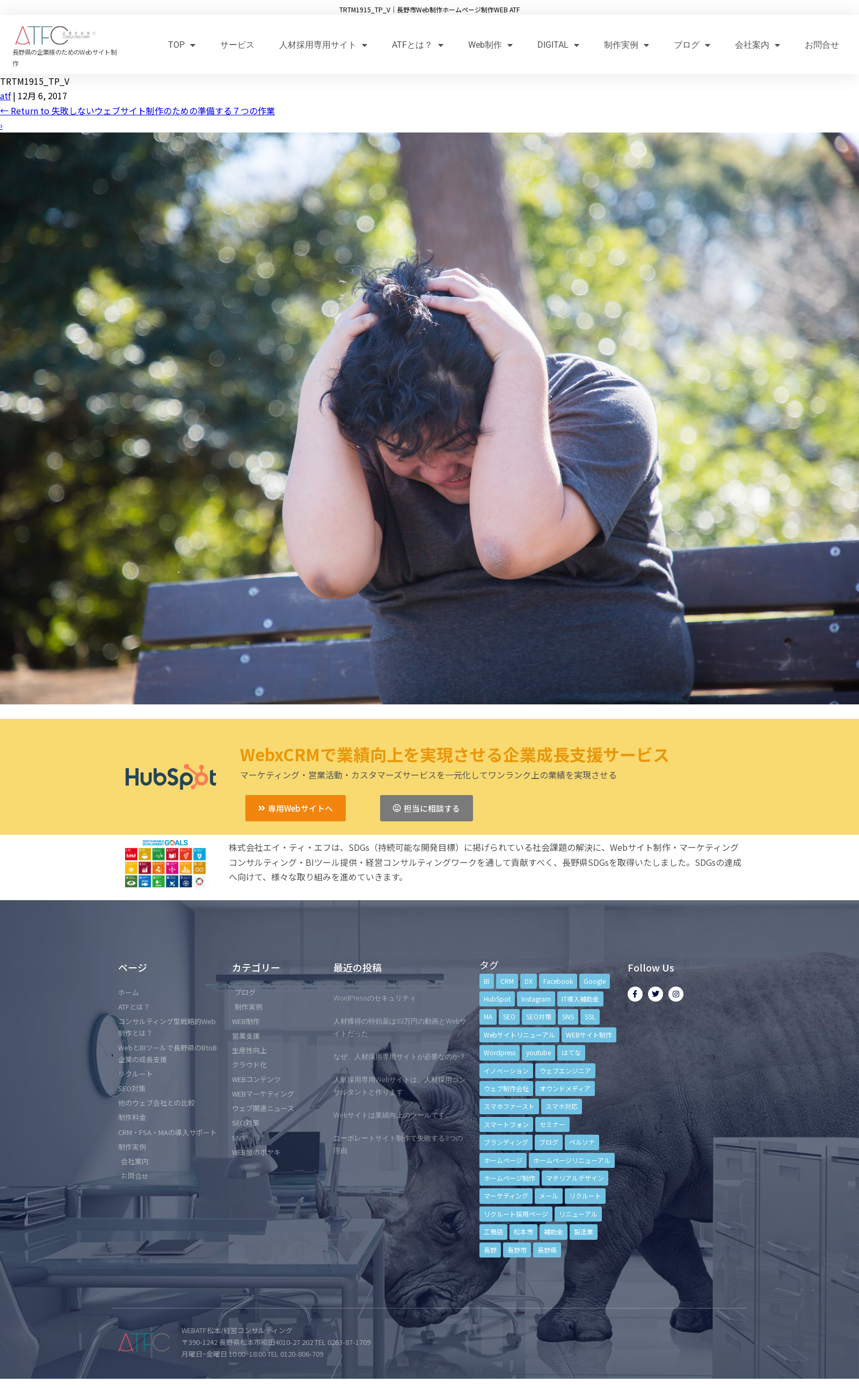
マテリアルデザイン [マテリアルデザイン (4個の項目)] (575, 1177)
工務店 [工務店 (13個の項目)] (493, 1231)
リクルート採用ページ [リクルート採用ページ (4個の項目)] (516, 1213)
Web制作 (490, 45)
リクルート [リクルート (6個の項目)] (585, 1195)
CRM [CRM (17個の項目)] (507, 980)
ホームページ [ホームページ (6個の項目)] (503, 1160)
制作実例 (626, 45)
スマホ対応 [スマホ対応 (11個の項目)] (561, 1105)
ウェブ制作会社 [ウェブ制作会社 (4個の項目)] (506, 1088)
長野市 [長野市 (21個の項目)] (517, 1249)
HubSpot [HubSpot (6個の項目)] (497, 998)
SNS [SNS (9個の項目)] (568, 1016)
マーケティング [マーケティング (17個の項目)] (506, 1195)
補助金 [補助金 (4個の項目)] (553, 1231)
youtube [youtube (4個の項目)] (538, 1052)
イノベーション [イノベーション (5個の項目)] (506, 1070)
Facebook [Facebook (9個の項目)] (558, 980)
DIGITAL (558, 45)
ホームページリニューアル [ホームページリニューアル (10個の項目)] (571, 1160)
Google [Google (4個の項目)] (595, 980)
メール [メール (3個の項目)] (548, 1195)
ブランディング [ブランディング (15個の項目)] (506, 1141)
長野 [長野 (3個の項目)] (490, 1249)
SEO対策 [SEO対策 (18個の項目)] (538, 1016)
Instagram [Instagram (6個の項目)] (536, 998)
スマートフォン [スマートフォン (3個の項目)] (506, 1124)
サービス (237, 45)
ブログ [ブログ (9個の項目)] (548, 1141)
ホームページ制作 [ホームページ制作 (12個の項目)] (509, 1177)
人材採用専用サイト (323, 45)
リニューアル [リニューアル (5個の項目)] (578, 1213)
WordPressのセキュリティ (374, 998)
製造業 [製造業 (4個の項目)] (583, 1231)
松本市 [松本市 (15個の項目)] (523, 1231)
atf (5, 95)
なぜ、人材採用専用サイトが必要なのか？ (399, 1057)
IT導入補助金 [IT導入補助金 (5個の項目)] (580, 998)
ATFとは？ (417, 45)
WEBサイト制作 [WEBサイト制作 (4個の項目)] (589, 1034)
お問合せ (822, 45)
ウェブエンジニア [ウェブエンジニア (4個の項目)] (565, 1070)
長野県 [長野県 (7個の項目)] (547, 1249)
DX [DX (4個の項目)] (529, 980)
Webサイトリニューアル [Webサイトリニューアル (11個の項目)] (519, 1034)
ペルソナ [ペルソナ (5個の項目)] (582, 1141)
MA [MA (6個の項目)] (488, 1016)
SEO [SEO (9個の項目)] (509, 1016)
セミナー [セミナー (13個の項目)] (552, 1124)
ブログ (692, 45)
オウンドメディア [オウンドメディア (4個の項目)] (565, 1088)
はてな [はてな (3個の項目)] (571, 1052)
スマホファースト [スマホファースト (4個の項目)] (509, 1105)
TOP (181, 45)
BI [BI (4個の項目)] (487, 980)
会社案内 (757, 45)
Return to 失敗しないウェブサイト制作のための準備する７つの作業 (137, 110)
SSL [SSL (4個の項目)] (590, 1016)
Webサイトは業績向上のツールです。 (392, 1115)
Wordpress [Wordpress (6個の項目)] (499, 1052)
